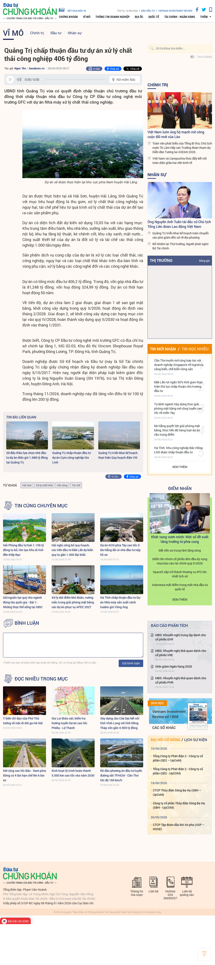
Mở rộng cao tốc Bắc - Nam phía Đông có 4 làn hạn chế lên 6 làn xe (24, 775)
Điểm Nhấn (180, 488)
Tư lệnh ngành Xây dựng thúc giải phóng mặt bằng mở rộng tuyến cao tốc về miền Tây (178, 408)
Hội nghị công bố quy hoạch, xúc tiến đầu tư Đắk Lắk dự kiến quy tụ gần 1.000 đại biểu (72, 550)
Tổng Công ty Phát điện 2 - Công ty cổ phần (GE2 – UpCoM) (178, 758)
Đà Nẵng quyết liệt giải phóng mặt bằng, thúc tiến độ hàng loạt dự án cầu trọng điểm (177, 430)
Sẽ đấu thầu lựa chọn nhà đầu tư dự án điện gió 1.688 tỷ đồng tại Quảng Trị (27, 457)
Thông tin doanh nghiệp (112, 17)
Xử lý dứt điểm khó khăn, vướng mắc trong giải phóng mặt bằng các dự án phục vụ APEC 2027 (73, 602)
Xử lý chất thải (44, 485)
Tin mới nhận (163, 348)
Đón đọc (157, 703)
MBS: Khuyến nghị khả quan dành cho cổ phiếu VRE (180, 653)
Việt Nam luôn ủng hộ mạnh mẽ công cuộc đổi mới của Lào (175, 134)
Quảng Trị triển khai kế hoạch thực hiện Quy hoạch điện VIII (118, 455)
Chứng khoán (68, 17)
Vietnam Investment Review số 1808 (169, 714)
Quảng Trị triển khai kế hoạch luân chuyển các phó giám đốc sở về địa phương (180, 235)
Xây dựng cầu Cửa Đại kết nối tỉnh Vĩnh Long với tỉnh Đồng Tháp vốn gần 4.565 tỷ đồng (119, 723)
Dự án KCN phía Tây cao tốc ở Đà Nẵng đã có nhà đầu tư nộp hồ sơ (120, 550)
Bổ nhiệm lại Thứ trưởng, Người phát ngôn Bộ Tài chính (180, 246)
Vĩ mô (86, 17)
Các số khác (164, 727)
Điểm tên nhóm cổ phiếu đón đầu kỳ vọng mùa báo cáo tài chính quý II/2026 (179, 561)
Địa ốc (139, 17)
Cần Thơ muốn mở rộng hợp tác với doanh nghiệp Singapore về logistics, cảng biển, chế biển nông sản (179, 364)
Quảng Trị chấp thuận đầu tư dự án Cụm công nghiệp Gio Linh (71, 457)
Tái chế (76, 485)
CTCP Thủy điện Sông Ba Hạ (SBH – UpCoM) (177, 792)
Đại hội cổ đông (165, 739)
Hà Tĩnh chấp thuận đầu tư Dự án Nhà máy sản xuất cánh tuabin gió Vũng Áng (120, 602)
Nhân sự (74, 32)
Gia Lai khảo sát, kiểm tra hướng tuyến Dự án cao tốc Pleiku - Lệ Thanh (69, 723)
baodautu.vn (36, 68)
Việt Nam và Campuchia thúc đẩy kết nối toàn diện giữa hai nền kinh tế (179, 160)
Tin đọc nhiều (195, 348)
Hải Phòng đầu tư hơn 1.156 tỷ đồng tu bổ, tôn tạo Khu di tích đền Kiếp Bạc (23, 550)
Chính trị (37, 32)
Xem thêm (179, 467)
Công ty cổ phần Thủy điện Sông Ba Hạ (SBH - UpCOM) (179, 805)
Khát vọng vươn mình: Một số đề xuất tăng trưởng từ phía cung (180, 539)
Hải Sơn (27, 485)
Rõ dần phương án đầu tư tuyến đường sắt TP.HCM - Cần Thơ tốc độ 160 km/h (121, 775)
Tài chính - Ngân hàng (179, 17)
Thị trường (161, 260)
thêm (204, 17)
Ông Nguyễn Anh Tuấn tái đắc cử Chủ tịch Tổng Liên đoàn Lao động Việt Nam (179, 224)
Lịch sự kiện (195, 739)
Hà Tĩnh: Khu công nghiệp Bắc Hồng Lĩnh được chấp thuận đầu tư (178, 450)
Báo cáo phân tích (169, 625)
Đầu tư (56, 32)
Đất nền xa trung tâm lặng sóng (180, 550)
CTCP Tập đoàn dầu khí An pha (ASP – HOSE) (178, 827)
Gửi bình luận (131, 663)
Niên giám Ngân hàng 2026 (173, 666)
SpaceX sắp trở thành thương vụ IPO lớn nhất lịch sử (180, 574)
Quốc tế (153, 17)
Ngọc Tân (20, 68)
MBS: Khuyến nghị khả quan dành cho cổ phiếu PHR (180, 680)
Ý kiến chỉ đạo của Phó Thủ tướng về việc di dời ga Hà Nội (23, 720)
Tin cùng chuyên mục (41, 505)
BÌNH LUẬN (27, 623)
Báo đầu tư (148, 10)
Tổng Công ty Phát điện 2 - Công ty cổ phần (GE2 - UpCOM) (178, 771)
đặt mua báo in (72, 9)
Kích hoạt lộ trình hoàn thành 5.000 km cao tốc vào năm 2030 (73, 773)
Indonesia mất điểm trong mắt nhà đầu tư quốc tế (180, 587)
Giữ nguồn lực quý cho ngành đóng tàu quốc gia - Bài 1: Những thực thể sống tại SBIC (23, 602)
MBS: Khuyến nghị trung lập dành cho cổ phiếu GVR (180, 637)
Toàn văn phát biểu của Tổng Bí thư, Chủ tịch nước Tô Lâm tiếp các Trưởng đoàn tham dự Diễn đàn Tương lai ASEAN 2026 (182, 147)
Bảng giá (204, 261)
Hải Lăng (62, 485)
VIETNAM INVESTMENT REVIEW (175, 10)
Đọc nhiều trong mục (41, 679)
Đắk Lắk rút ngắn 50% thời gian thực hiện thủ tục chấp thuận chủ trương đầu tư (178, 386)
